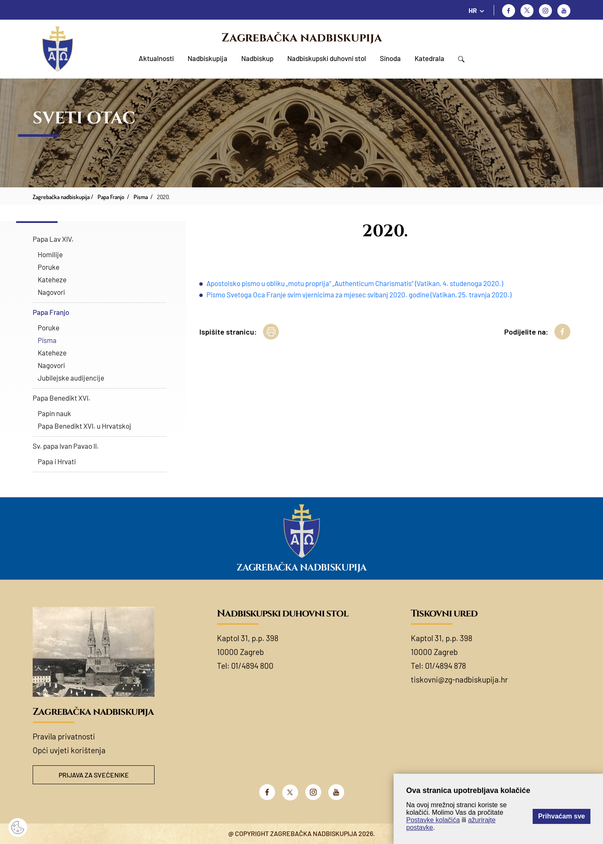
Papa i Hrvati (57, 461)
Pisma (47, 340)
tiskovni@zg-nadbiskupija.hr (459, 679)
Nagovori (51, 292)
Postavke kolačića (433, 820)
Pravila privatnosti (64, 736)
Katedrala (429, 58)
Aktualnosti (156, 58)
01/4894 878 (445, 665)
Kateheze (52, 279)
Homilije (50, 254)
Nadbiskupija (207, 58)
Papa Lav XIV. (53, 239)
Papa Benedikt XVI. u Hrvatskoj (84, 426)
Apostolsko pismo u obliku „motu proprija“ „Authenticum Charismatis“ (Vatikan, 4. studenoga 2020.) (354, 283)
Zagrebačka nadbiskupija (302, 38)
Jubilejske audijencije (71, 377)
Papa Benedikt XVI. (61, 398)
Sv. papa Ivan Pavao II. (66, 446)
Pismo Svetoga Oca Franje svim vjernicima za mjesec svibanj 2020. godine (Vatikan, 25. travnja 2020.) (358, 294)
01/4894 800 (252, 665)
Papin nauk (54, 413)
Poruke (48, 267)
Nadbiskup (257, 58)
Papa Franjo (51, 312)
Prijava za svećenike (94, 775)
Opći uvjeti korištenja (69, 750)
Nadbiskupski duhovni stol (326, 58)
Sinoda (390, 58)
